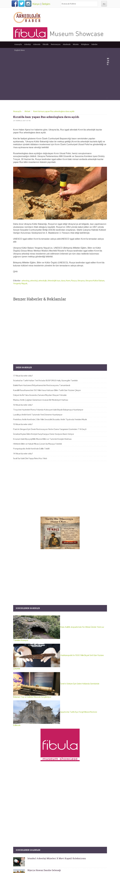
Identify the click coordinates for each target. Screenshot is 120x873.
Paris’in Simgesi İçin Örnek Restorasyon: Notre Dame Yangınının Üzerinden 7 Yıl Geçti (49, 429)
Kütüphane (85, 44)
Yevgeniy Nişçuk (20, 283)
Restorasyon (55, 44)
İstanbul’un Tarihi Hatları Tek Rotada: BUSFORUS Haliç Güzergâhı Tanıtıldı (45, 380)
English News (19, 50)
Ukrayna (81, 280)
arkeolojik (42, 280)
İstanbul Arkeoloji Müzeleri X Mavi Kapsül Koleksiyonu (56, 858)
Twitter (21, 3)
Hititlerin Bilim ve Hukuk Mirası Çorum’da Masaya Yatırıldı (37, 443)
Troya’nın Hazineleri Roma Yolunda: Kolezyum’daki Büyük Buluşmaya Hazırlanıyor (48, 409)
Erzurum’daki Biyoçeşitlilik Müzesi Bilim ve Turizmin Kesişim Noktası (42, 439)
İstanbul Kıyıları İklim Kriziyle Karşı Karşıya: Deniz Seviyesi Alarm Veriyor (43, 434)
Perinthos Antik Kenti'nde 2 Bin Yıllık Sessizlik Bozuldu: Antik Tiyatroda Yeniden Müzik (50, 419)
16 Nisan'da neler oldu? (23, 404)
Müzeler (76, 44)
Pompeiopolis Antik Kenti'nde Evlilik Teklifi (31, 448)
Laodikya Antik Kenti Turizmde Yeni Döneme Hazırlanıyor (37, 414)
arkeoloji (34, 280)
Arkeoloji (27, 44)
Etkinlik (45, 44)
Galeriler (94, 44)
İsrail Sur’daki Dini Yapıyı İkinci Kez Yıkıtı (30, 458)
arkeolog (25, 280)
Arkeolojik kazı (54, 280)
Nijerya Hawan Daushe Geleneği (44, 870)
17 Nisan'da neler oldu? (23, 375)
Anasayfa (18, 44)
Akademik (66, 44)
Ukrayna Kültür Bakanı (94, 280)
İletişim (46, 4)
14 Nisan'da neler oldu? (23, 453)
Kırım (68, 280)
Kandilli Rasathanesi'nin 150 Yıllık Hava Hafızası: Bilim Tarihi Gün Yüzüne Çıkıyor (47, 390)
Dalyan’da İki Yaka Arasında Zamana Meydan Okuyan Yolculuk (40, 395)
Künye (36, 4)
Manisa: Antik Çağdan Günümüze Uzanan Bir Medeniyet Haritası (40, 400)
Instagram (28, 3)
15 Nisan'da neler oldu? (23, 424)
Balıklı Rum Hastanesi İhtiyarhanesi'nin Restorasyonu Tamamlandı (41, 385)
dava (63, 280)
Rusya (74, 280)
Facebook (15, 3)
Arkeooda (36, 44)
